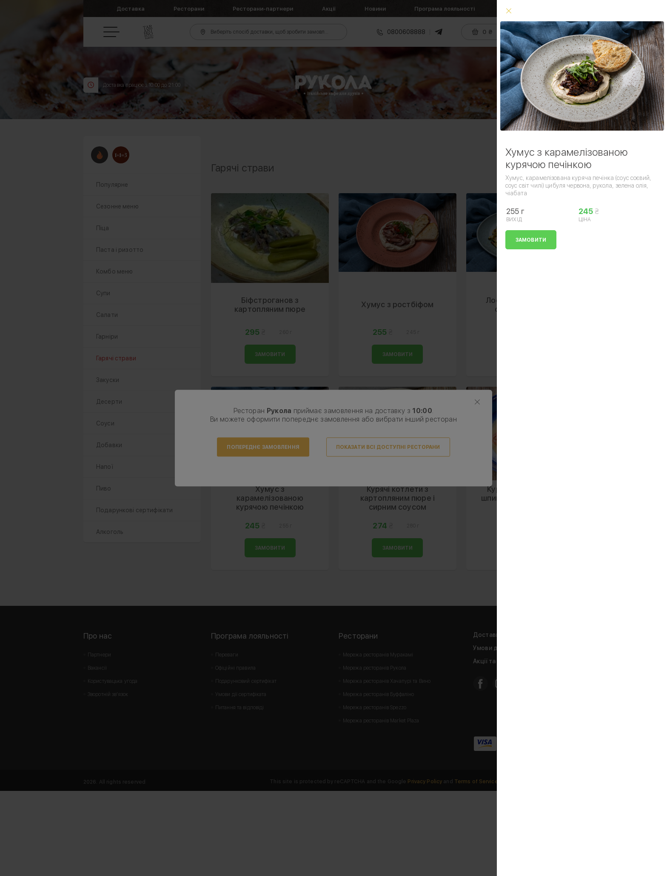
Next (572, 178)
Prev (222, 178)
